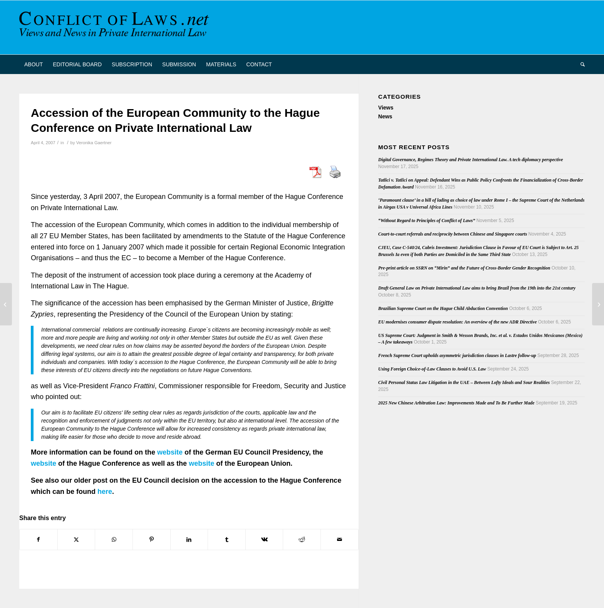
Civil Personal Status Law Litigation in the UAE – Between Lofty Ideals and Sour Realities (464, 382)
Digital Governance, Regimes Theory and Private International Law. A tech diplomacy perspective (470, 159)
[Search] (580, 64)
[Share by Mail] (339, 539)
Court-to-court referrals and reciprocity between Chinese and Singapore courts (452, 234)
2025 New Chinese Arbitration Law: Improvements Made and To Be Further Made (456, 403)
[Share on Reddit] (301, 539)
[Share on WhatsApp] (114, 539)
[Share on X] (76, 539)
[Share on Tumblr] (226, 539)
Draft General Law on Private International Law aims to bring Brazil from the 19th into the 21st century (476, 288)
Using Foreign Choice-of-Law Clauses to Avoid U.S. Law (432, 369)
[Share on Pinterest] (151, 539)
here (104, 491)
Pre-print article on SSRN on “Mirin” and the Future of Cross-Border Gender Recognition (464, 268)
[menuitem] (33, 64)
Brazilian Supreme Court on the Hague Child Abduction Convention (443, 308)
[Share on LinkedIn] (189, 539)
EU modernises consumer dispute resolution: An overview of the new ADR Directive (457, 322)
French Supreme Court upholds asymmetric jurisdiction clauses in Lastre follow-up (457, 355)
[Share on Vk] (264, 539)
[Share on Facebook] (38, 539)
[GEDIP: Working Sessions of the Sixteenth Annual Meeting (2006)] (598, 304)
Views (385, 107)
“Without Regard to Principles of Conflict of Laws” (426, 220)
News (385, 116)
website (170, 452)
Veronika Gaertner (94, 142)
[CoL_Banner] (115, 27)
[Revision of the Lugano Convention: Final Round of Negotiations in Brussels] (6, 304)
